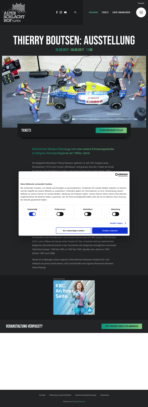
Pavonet (82, 401)
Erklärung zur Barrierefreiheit (60, 395)
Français (141, 3)
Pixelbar (75, 401)
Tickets (105, 12)
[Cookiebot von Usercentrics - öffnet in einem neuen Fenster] (117, 175)
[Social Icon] (57, 12)
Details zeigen (116, 223)
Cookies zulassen (110, 230)
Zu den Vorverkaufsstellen (111, 130)
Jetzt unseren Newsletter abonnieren (121, 326)
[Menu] (141, 12)
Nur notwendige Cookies (73, 230)
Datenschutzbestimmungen (85, 395)
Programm (93, 12)
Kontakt (42, 395)
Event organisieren (121, 12)
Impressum (104, 395)
